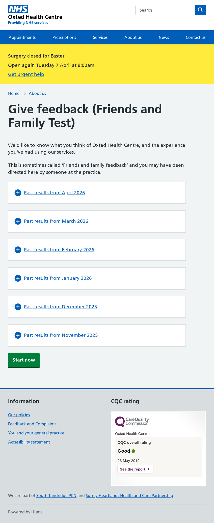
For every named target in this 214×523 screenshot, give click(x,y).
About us (133, 37)
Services (100, 37)
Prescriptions (64, 37)
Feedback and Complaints (32, 423)
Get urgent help (26, 74)
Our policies (19, 414)
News (164, 37)
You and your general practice (36, 432)
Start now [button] (24, 360)
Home (13, 93)
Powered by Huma (25, 511)
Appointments (22, 37)
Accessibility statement (29, 442)
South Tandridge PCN (56, 495)
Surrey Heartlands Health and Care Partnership (129, 495)
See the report (132, 469)
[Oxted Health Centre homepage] (35, 15)
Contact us (195, 37)
